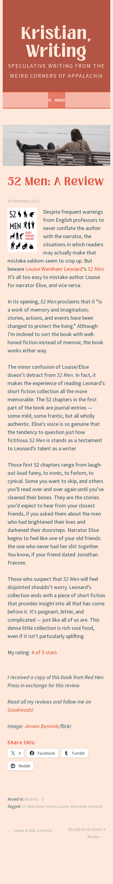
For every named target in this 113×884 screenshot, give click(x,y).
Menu (60, 100)
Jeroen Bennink (41, 726)
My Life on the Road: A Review (86, 833)
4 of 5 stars (44, 652)
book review (46, 807)
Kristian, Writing (56, 42)
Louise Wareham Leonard (54, 268)
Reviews (32, 799)
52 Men (96, 268)
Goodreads (20, 709)
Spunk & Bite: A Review (30, 831)
